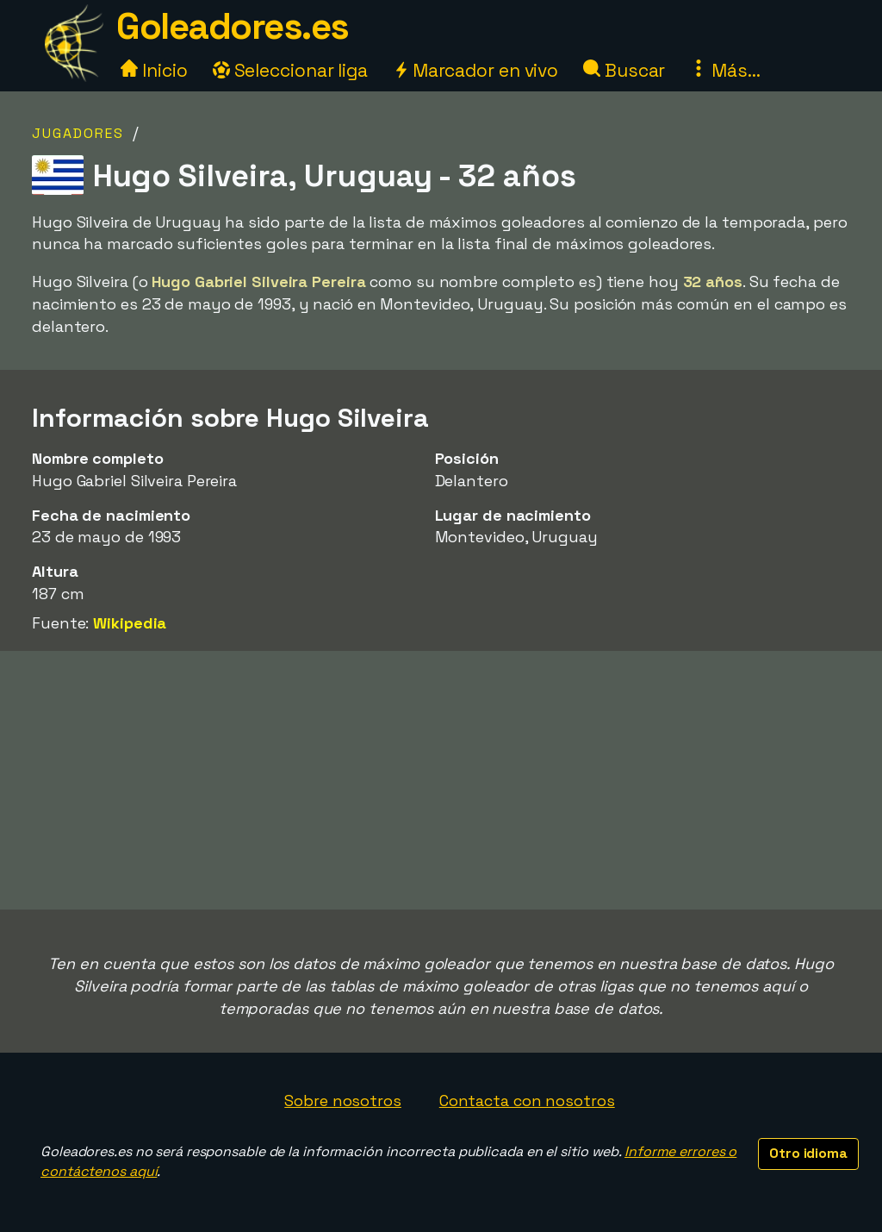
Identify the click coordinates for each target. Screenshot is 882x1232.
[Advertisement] (441, 780)
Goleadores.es (232, 26)
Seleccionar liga (290, 70)
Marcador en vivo (475, 70)
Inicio (154, 70)
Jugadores (78, 133)
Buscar (624, 70)
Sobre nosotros (342, 1100)
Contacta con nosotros (527, 1100)
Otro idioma (808, 1153)
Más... (725, 70)
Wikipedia (129, 623)
